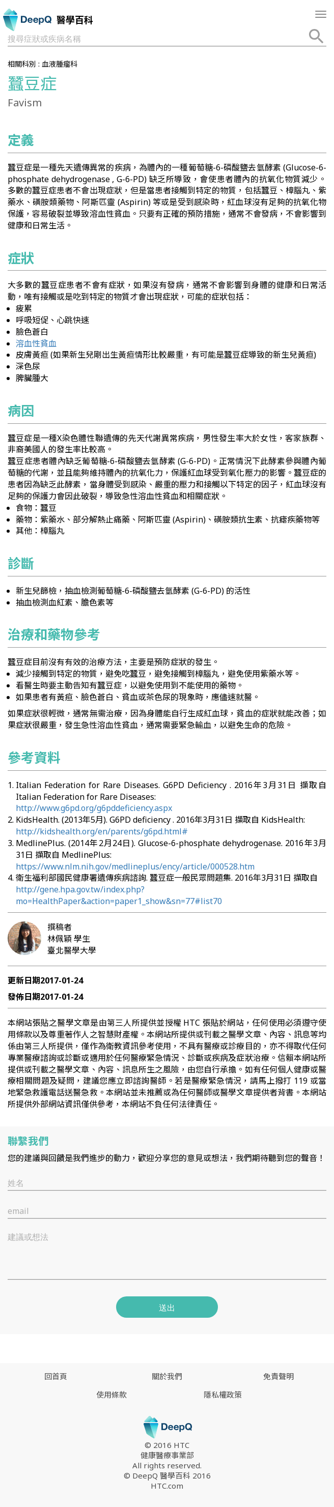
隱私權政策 (223, 1394)
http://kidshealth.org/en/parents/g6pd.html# (102, 831)
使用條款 (111, 1394)
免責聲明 (278, 1376)
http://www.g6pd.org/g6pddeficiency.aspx (94, 808)
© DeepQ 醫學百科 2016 (167, 1475)
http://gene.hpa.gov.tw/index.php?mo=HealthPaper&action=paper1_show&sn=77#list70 (119, 895)
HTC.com (167, 1486)
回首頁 (55, 1376)
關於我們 (167, 1376)
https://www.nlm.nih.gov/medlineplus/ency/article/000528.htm (135, 866)
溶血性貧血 (36, 343)
